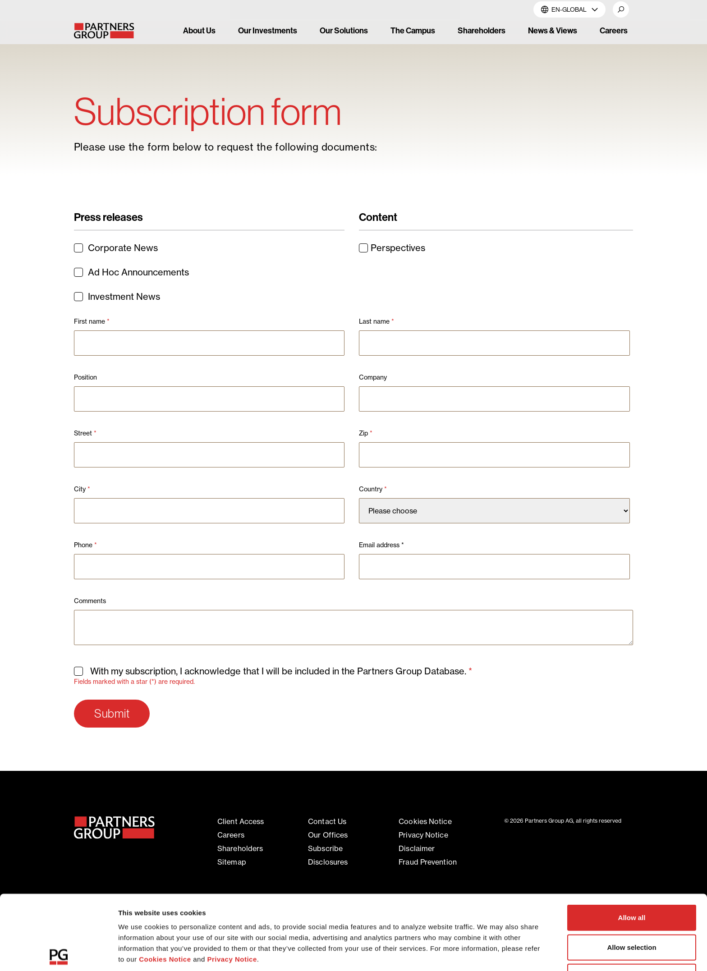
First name (92, 321)
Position (85, 377)
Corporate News (116, 247)
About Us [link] (199, 31)
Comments (90, 601)
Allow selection (631, 870)
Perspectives (392, 247)
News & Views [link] (552, 31)
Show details (473, 953)
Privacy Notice (232, 882)
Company (373, 377)
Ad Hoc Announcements (131, 272)
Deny (632, 899)
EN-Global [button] (569, 9)
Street (85, 433)
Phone (85, 545)
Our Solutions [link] (344, 31)
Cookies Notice (165, 882)
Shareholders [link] (481, 31)
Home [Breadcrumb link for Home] (84, 79)
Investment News (117, 296)
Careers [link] (614, 31)
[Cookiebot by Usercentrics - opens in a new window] (58, 953)
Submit (111, 713)
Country (373, 489)
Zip (365, 433)
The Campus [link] (412, 31)
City (82, 489)
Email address (381, 545)
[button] (621, 9)
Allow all (632, 840)
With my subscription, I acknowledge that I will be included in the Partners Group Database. (274, 671)
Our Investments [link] (267, 31)
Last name (376, 321)
